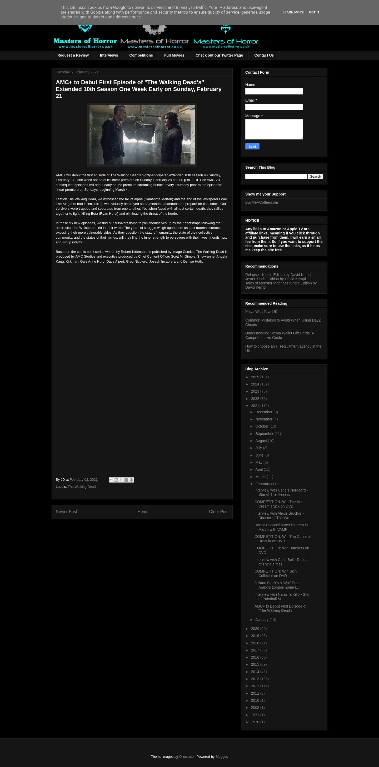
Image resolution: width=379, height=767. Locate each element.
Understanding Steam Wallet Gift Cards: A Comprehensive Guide (279, 335)
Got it (314, 12)
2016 (255, 657)
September (264, 434)
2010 (255, 700)
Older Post (218, 511)
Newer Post (66, 511)
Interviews (109, 55)
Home (143, 511)
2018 (255, 643)
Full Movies (174, 55)
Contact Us (264, 55)
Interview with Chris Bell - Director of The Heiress (282, 562)
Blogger (221, 757)
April (259, 469)
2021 (255, 406)
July (259, 448)
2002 (255, 707)
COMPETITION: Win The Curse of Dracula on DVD (283, 538)
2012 (255, 686)
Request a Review (73, 55)
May (259, 462)
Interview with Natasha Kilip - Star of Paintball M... (282, 596)
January (262, 620)
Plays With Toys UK (261, 311)
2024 (255, 384)
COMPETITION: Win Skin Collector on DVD (276, 573)
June (259, 455)
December (264, 412)
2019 (255, 636)
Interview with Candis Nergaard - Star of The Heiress (281, 492)
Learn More (293, 12)
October (262, 426)
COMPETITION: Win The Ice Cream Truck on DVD (278, 504)
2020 (255, 628)
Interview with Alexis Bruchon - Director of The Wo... (280, 515)
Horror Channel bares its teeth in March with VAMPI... (281, 527)
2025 (255, 377)
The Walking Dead (82, 487)
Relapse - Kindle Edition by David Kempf (278, 275)
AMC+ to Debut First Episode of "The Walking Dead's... (280, 608)
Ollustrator (187, 757)
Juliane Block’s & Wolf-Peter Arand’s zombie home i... (278, 585)
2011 (255, 693)
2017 (255, 650)
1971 (255, 715)
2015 (255, 664)
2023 (255, 391)
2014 (255, 672)
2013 (255, 679)
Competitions (141, 55)
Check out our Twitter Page (219, 55)
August (261, 441)
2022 (255, 399)
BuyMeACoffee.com (261, 202)
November (264, 419)
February (263, 484)
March (261, 477)
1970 (255, 722)
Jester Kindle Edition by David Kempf (275, 279)
